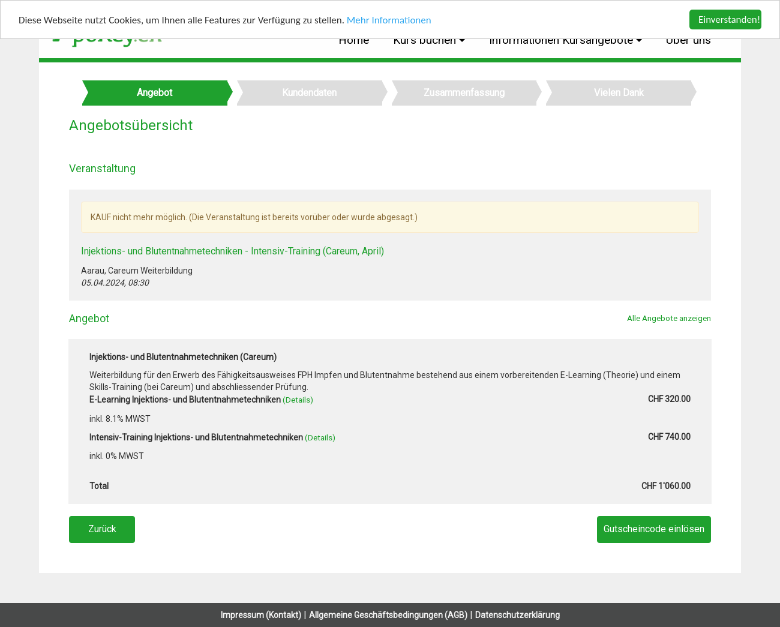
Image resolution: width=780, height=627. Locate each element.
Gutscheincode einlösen (654, 529)
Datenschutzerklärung (517, 615)
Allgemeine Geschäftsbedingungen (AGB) (388, 615)
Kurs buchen (426, 40)
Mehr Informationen (389, 20)
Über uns (688, 40)
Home (353, 40)
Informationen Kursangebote (562, 40)
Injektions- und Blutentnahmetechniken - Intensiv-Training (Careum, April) (232, 251)
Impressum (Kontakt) (261, 615)
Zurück (102, 529)
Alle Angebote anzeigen (669, 318)
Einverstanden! (729, 19)
